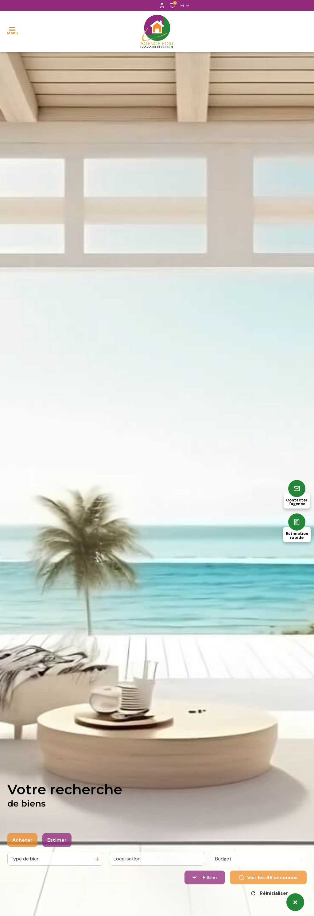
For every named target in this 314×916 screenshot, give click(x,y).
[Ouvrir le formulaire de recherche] (204, 893)
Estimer (57, 855)
